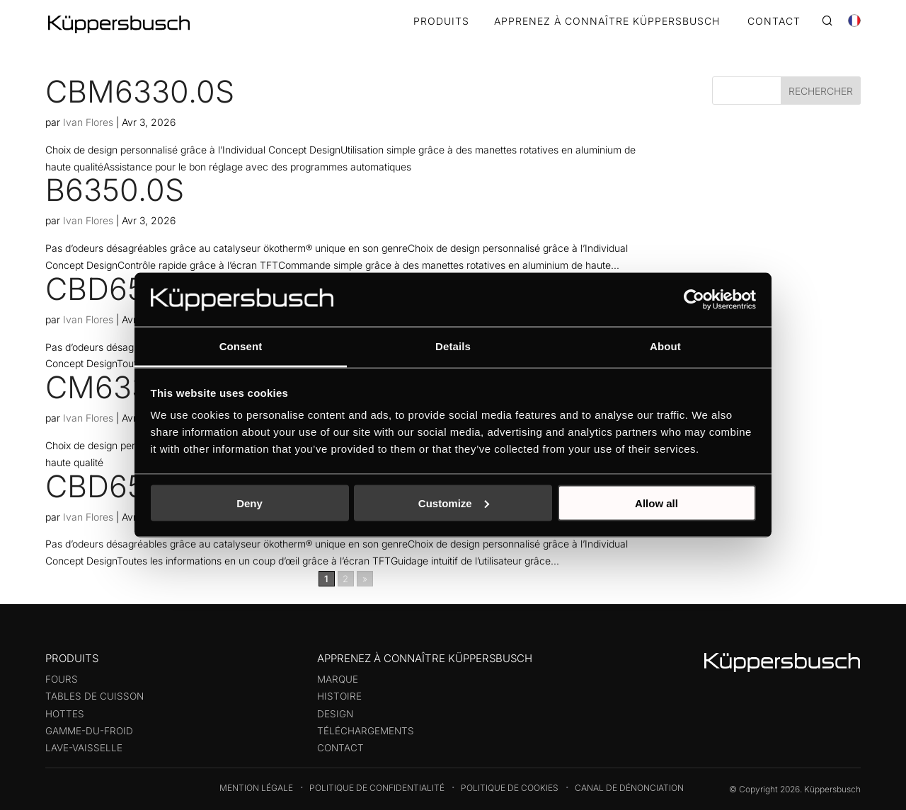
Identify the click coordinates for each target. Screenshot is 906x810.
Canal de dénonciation (629, 787)
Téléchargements (365, 730)
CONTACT (774, 21)
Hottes (64, 713)
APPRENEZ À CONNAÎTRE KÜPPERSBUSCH (607, 21)
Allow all (656, 503)
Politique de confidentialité (377, 787)
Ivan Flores (88, 122)
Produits (441, 21)
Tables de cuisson (94, 696)
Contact (340, 747)
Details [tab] (453, 346)
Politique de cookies (509, 787)
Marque (337, 679)
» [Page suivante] (364, 578)
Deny (249, 503)
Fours (61, 679)
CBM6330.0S (139, 91)
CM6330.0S (129, 387)
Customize (453, 503)
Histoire (339, 696)
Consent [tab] (241, 346)
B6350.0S (114, 189)
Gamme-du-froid (89, 730)
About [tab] (665, 346)
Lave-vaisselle (83, 747)
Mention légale (256, 787)
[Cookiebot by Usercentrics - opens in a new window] (694, 299)
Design (335, 713)
